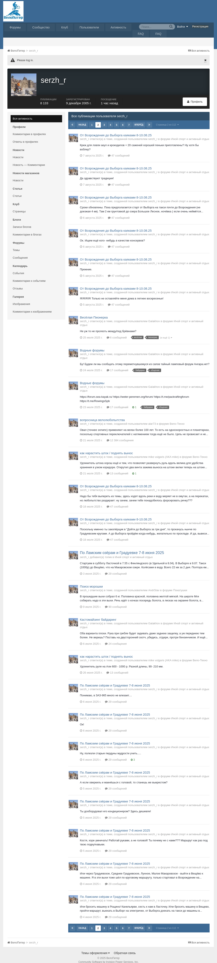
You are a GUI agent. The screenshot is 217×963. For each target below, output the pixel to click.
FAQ (141, 33)
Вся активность (22, 113)
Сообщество (41, 27)
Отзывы (18, 283)
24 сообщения (116, 638)
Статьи (17, 190)
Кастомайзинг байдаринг (98, 614)
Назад (82, 119)
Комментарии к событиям (29, 275)
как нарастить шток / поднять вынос (106, 448)
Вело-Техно (177, 418)
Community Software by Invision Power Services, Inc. (108, 956)
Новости (18, 152)
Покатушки (180, 585)
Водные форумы (92, 345)
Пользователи (89, 27)
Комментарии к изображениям (32, 306)
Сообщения (20, 252)
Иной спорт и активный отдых (190, 133)
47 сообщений (119, 150)
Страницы (19, 206)
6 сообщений (117, 332)
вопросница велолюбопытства (102, 415)
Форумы (15, 27)
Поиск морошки (91, 581)
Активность (118, 27)
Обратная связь (125, 948)
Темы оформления (95, 948)
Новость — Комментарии (29, 159)
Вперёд (138, 119)
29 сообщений (116, 568)
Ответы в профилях (25, 136)
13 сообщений (117, 468)
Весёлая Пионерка (94, 312)
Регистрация (200, 26)
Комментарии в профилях (29, 129)
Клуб (64, 27)
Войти (182, 26)
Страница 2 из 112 (167, 119)
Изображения (21, 298)
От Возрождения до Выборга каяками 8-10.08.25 (116, 130)
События (18, 268)
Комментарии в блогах (27, 229)
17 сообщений (117, 365)
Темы (16, 245)
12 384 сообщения (120, 435)
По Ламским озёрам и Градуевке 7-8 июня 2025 (122, 548)
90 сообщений (116, 601)
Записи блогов (22, 221)
